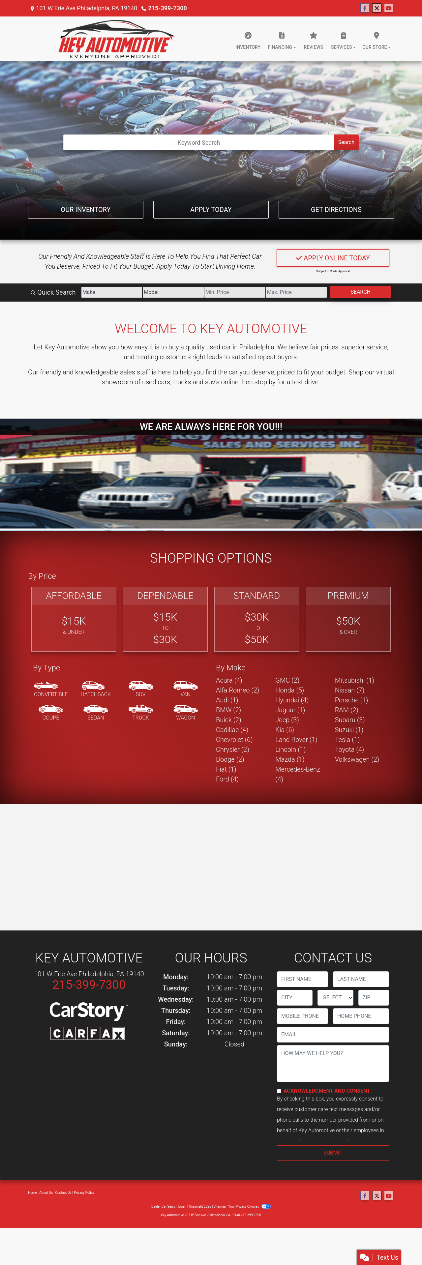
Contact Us (63, 1192)
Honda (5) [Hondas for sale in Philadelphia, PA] (289, 690)
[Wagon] (185, 713)
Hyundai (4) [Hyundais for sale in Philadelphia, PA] (292, 700)
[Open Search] (198, 142)
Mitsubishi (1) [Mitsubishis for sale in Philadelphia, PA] (354, 680)
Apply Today (211, 210)
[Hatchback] (96, 689)
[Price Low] (235, 292)
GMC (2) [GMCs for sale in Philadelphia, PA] (287, 680)
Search (346, 142)
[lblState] (335, 998)
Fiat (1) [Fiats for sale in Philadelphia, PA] (226, 769)
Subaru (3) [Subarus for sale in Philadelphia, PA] (350, 720)
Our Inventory (85, 210)
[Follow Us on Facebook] (365, 8)
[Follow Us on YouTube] (388, 8)
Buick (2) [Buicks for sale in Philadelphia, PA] (228, 720)
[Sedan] (95, 713)
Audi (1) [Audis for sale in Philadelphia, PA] (227, 700)
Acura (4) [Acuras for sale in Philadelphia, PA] (229, 680)
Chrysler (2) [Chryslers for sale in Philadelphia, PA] (232, 749)
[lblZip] (373, 998)
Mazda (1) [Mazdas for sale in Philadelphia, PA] (289, 759)
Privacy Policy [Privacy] (84, 1192)
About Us (46, 1192)
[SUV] (141, 689)
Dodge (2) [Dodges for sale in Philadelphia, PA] (230, 759)
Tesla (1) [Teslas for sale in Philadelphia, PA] (347, 740)
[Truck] (141, 713)
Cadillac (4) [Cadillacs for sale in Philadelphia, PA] (232, 730)
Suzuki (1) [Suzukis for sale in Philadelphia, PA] (349, 730)
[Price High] (296, 292)
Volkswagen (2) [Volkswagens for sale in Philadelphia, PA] (357, 759)
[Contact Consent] (279, 1091)
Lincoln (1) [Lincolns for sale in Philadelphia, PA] (290, 749)
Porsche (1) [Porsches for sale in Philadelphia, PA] (351, 700)
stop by (265, 382)
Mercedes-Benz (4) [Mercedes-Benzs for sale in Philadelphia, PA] (297, 774)
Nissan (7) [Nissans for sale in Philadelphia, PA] (350, 690)
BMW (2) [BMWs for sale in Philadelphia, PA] (228, 710)
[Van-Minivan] (185, 689)
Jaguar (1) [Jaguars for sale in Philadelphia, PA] (290, 710)
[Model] (173, 292)
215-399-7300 (167, 8)
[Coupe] (51, 713)
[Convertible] (51, 689)
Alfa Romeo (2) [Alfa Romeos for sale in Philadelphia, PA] (237, 690)
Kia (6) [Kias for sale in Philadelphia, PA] (284, 730)
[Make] (112, 292)
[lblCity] (295, 998)
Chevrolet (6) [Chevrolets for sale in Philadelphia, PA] (234, 740)
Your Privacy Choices (249, 1206)
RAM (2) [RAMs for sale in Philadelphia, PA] (346, 710)
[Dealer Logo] (116, 39)
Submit (332, 1153)
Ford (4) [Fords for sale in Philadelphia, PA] (227, 779)
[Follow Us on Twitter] (376, 8)
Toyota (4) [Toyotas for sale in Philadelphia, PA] (349, 749)
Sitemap (220, 1206)
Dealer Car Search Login (169, 1206)
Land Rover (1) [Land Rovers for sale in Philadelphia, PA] (296, 740)
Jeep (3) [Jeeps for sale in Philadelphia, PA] (287, 720)
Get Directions (336, 210)
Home (32, 1192)
